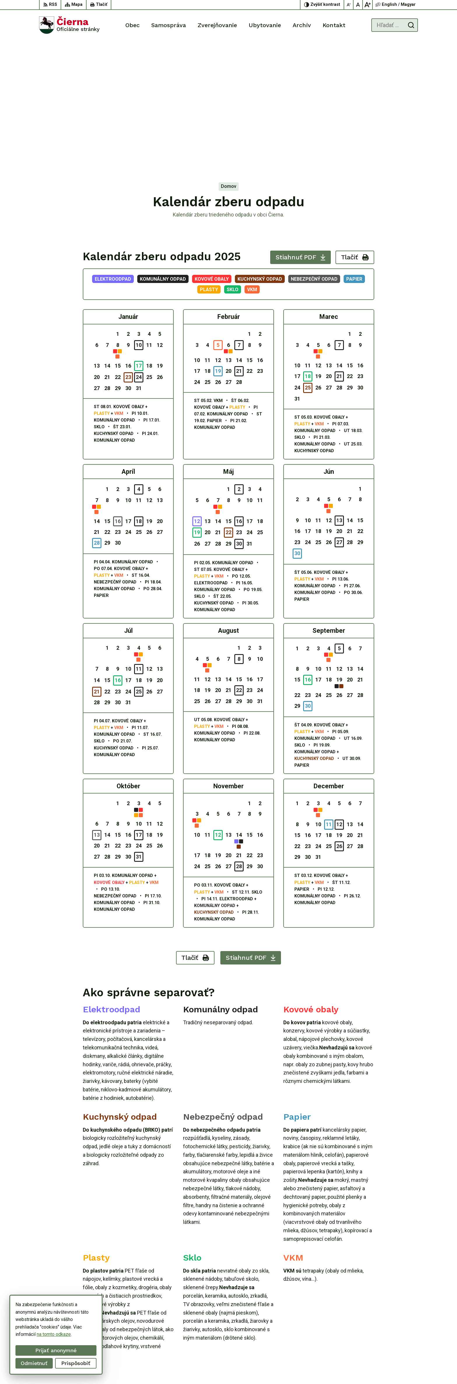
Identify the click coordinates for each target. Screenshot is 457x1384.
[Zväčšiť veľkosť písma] (367, 4)
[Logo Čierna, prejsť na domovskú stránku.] (69, 25)
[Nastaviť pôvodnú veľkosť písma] (358, 4)
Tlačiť (355, 129)
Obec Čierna (331, 1368)
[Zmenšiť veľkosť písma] (349, 4)
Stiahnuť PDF (301, 129)
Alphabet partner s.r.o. (258, 1368)
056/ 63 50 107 (394, 1335)
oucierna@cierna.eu (398, 1342)
